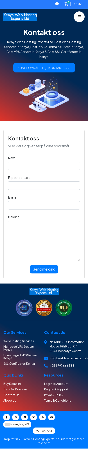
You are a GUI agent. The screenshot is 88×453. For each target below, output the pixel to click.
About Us (9, 400)
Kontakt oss (44, 430)
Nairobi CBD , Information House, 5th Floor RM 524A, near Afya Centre (67, 346)
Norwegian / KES (17, 424)
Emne (12, 197)
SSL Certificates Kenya (19, 363)
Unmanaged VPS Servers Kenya (20, 356)
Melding (14, 217)
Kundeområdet (30, 68)
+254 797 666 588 (62, 365)
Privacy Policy (53, 395)
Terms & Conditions (57, 400)
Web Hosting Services (18, 341)
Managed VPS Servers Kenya (18, 348)
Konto (78, 4)
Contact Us (11, 395)
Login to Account (56, 383)
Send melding (44, 269)
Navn (12, 158)
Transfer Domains (15, 389)
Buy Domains (12, 383)
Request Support (56, 389)
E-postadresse (19, 178)
